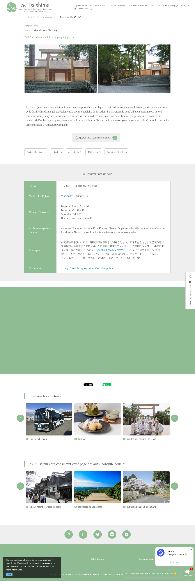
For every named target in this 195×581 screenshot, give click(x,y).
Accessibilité (73, 152)
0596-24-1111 (68, 196)
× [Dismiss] (191, 549)
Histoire (56, 152)
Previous (20, 418)
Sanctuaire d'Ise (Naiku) (70, 17)
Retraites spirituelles (115, 152)
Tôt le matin (93, 152)
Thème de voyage (85, 8)
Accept (9, 574)
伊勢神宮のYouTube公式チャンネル (115, 250)
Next (174, 418)
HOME (30, 17)
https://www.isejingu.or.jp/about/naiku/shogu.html (87, 268)
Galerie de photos (97, 559)
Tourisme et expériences (47, 17)
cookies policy (45, 566)
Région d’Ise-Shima (35, 152)
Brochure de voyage (146, 559)
